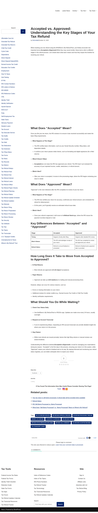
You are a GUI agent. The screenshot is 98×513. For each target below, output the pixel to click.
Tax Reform (5, 166)
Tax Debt (4, 143)
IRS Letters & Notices (8, 87)
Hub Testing (5, 77)
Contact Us (81, 480)
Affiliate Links (82, 483)
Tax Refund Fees (6, 172)
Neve (3, 511)
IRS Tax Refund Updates (43, 416)
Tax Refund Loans (7, 182)
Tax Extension (5, 149)
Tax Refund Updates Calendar (10, 499)
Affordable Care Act (7, 38)
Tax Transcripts (6, 234)
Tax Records (5, 162)
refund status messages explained (42, 424)
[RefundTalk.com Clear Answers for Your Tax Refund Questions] (10, 11)
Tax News (4, 159)
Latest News (66, 11)
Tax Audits (4, 136)
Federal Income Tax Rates (9, 476)
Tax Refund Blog (81, 489)
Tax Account (5, 130)
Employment (5, 71)
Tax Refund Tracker (7, 506)
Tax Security (5, 221)
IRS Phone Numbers (40, 483)
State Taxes (5, 120)
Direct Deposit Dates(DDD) (9, 61)
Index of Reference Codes (42, 476)
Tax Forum (4, 496)
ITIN (2, 97)
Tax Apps (4, 493)
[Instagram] (64, 390)
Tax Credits (4, 140)
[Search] (23, 31)
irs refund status (68, 420)
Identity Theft (5, 100)
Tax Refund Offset (7, 185)
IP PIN (3, 81)
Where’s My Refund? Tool (9, 244)
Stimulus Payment (7, 123)
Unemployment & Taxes (8, 241)
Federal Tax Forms (7, 480)
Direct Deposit (5, 58)
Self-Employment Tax (8, 117)
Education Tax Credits (8, 68)
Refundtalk (35, 40)
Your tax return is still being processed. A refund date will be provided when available (58, 399)
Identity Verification (7, 104)
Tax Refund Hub (6, 176)
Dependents (5, 54)
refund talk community (63, 424)
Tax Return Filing (6, 208)
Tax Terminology (39, 489)
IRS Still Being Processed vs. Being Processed (47, 405)
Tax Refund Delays (7, 169)
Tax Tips (4, 228)
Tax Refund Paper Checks (9, 189)
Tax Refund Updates (7, 202)
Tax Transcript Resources (9, 502)
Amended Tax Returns (8, 45)
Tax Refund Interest (7, 179)
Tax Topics (4, 231)
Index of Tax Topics (40, 480)
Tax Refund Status (7, 195)
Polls (2, 113)
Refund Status (36, 402)
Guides (57, 11)
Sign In (81, 476)
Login (94, 439)
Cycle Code (5, 51)
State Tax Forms (6, 489)
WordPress (17, 511)
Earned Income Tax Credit (9, 64)
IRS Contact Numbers (8, 84)
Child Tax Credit (6, 48)
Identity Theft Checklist (8, 483)
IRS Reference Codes (8, 94)
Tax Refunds (5, 205)
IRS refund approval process (62, 416)
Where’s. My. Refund (38, 420)
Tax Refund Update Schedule (10, 198)
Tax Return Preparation (8, 212)
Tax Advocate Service (8, 133)
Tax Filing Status (6, 153)
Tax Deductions (6, 146)
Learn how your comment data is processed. (70, 446)
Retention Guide (6, 486)
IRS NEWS (4, 90)
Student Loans (5, 126)
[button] (77, 10)
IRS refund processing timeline (83, 416)
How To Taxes (5, 74)
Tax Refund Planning (7, 192)
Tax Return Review (7, 218)
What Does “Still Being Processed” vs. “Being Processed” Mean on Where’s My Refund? (60, 409)
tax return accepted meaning (82, 424)
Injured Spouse (6, 107)
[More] (66, 390)
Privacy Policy (81, 493)
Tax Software (5, 225)
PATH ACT (4, 110)
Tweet (59, 390)
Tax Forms (4, 156)
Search (13, 28)
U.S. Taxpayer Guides (8, 238)
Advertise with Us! (81, 486)
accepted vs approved (53, 420)
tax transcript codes (38, 427)
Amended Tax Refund (8, 41)
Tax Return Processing (8, 215)
